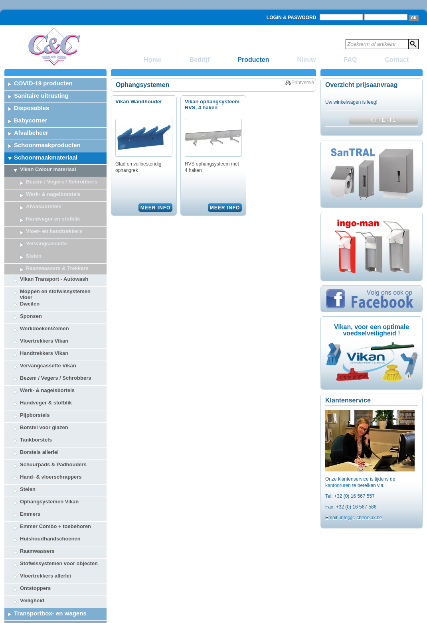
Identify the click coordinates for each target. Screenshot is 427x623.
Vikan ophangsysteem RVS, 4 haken (212, 104)
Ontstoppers (35, 540)
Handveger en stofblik (53, 219)
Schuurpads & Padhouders (53, 417)
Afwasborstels (43, 206)
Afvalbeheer (31, 132)
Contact (397, 59)
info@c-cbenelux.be (361, 517)
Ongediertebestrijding (45, 590)
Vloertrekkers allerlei (45, 528)
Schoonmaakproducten (47, 145)
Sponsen (31, 268)
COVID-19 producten (43, 83)
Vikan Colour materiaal (48, 169)
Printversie (302, 82)
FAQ (350, 59)
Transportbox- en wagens (50, 565)
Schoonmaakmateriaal (45, 157)
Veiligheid (32, 553)
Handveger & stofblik (46, 355)
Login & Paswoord (291, 17)
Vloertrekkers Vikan (44, 293)
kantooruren (338, 485)
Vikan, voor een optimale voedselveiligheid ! (371, 330)
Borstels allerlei (39, 404)
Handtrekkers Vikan (44, 305)
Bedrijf (200, 59)
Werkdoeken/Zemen (44, 281)
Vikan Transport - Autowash (54, 231)
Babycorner (30, 120)
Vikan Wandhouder (138, 101)
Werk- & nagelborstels (53, 194)
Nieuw (306, 59)
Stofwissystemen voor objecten (59, 516)
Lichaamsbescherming (46, 602)
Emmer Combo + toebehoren (55, 478)
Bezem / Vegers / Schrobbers (61, 182)
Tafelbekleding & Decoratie (52, 614)
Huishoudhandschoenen (50, 491)
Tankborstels (36, 392)
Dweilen (30, 256)
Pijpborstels (34, 367)
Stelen (28, 441)
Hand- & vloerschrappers (51, 429)
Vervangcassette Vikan (48, 318)
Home (152, 59)
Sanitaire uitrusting (41, 95)
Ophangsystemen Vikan (49, 454)
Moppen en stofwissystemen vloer (55, 246)
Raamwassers (37, 503)
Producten (253, 59)
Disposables (31, 107)
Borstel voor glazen (44, 379)
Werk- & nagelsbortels (47, 342)
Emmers (30, 466)
